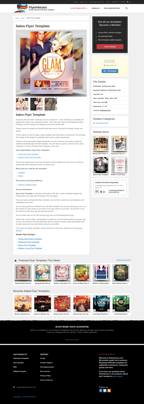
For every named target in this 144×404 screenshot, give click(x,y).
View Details (110, 46)
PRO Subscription (96, 2)
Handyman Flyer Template (28, 242)
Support (115, 2)
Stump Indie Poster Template (30, 239)
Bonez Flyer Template (27, 245)
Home (76, 2)
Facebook (100, 390)
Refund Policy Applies (72, 339)
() (129, 2)
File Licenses (45, 371)
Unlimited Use (105, 110)
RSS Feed (109, 390)
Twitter (105, 390)
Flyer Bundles (18, 363)
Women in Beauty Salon (27, 185)
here (48, 215)
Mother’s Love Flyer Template (30, 248)
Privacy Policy (45, 376)
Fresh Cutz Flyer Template (28, 154)
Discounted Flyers (102, 123)
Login (123, 2)
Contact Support (46, 363)
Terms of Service (46, 380)
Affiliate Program (19, 371)
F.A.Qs (42, 358)
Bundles (96, 8)
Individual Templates (21, 358)
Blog (108, 2)
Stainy (20, 176)
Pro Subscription (112, 8)
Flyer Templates (78, 8)
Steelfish (21, 173)
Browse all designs (124, 260)
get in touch (117, 376)
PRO (15, 367)
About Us (83, 2)
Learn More (114, 192)
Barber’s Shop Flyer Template (29, 157)
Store (22, 18)
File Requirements (47, 367)
